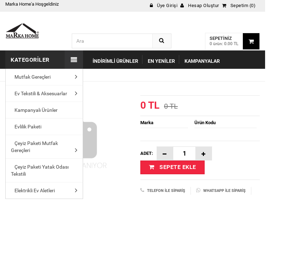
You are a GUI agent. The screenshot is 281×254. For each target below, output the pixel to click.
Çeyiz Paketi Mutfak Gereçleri (34, 146)
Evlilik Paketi (26, 126)
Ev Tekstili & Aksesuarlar (39, 93)
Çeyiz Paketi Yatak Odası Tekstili (40, 170)
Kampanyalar (202, 61)
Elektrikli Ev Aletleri (33, 190)
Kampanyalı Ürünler (34, 110)
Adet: (146, 153)
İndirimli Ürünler (115, 61)
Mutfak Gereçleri (31, 77)
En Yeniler (161, 61)
